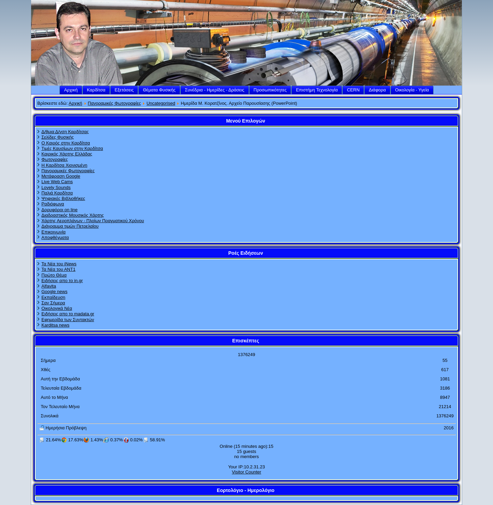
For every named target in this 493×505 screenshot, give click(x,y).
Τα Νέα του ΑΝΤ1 (58, 269)
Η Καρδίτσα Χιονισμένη (64, 165)
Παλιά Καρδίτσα (57, 192)
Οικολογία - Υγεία (412, 89)
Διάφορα (377, 89)
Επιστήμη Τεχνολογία (317, 89)
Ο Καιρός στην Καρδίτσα (65, 143)
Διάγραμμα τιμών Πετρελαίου (70, 226)
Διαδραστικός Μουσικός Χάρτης (72, 215)
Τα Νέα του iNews (58, 263)
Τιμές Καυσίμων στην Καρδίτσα (72, 148)
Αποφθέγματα (55, 237)
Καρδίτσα (96, 89)
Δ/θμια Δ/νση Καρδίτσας (65, 131)
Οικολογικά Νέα (56, 308)
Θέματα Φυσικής (159, 89)
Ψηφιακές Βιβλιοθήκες (63, 198)
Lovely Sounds (56, 187)
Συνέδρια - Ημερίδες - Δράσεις (214, 89)
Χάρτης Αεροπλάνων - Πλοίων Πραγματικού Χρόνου (92, 220)
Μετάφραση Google (60, 176)
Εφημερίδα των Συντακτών (67, 319)
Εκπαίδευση (53, 297)
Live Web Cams (57, 181)
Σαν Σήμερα (53, 302)
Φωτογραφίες (54, 159)
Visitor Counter (246, 472)
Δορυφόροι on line (59, 209)
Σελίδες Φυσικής (57, 137)
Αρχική (71, 89)
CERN (353, 89)
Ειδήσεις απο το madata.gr (67, 313)
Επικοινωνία (53, 232)
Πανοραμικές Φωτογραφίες (114, 103)
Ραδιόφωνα (52, 203)
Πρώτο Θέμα (53, 275)
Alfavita (48, 286)
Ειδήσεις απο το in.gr (62, 280)
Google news (54, 291)
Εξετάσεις (124, 89)
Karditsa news (55, 325)
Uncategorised (161, 103)
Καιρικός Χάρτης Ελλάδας (66, 153)
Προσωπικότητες (270, 89)
